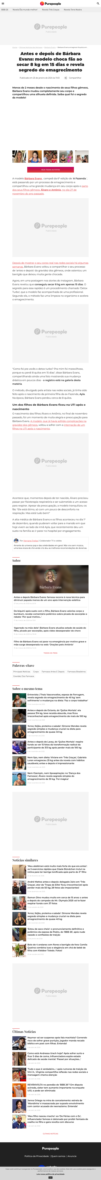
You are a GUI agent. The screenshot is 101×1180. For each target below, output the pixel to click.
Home (14, 47)
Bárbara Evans (50, 47)
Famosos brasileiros (76, 672)
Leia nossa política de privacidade (50, 1174)
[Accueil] (50, 3)
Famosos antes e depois (53, 672)
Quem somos (58, 1156)
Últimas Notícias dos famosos (30, 47)
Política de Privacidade (36, 1156)
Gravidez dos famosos (23, 676)
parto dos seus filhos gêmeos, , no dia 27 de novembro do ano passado (50, 190)
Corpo (36, 672)
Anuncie (72, 1156)
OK (50, 1178)
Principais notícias (21, 672)
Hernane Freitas (30, 541)
